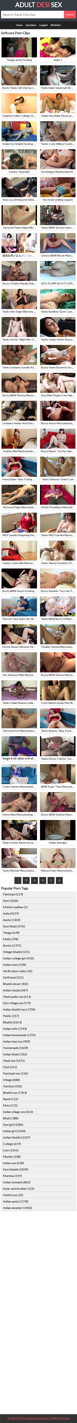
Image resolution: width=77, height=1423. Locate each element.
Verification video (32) (17, 971)
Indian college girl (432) (18, 958)
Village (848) (11, 1080)
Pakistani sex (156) (15, 1073)
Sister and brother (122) (18, 1188)
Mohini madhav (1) (15, 907)
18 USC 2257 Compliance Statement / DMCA (33, 1418)
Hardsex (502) (12, 1086)
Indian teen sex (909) (16, 1041)
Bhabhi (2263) (12, 1022)
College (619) (12, 1144)
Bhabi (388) (10, 1118)
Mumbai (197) (12, 1176)
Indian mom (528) (14, 964)
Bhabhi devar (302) (15, 984)
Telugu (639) (11, 932)
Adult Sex (38, 5)
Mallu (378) (10, 939)
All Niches (55, 25)
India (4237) (11, 913)
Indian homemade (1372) (19, 1035)
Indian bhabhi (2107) (16, 1137)
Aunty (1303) (11, 920)
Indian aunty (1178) (15, 1201)
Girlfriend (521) (13, 977)
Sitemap (65, 1418)
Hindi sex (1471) (14, 1060)
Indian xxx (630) (13, 1163)
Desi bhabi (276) (14, 926)
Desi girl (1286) (13, 1124)
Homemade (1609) (15, 1048)
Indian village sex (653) (18, 1112)
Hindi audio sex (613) (17, 996)
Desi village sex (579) (17, 1003)
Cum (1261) (10, 1150)
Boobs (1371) (12, 945)
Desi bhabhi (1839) (15, 1169)
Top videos (30, 25)
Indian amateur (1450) (17, 1208)
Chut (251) (10, 1067)
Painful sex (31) (13, 1195)
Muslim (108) (12, 1156)
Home (19, 25)
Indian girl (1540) (14, 1131)
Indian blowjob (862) (16, 1182)
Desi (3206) (10, 900)
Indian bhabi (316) (15, 1054)
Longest (43, 25)
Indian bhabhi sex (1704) (19, 1009)
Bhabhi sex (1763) (15, 1092)
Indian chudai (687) (15, 990)
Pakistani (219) (13, 894)
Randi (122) (10, 1099)
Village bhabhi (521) (16, 952)
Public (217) (11, 1016)
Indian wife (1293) (15, 1028)
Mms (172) (10, 1105)
